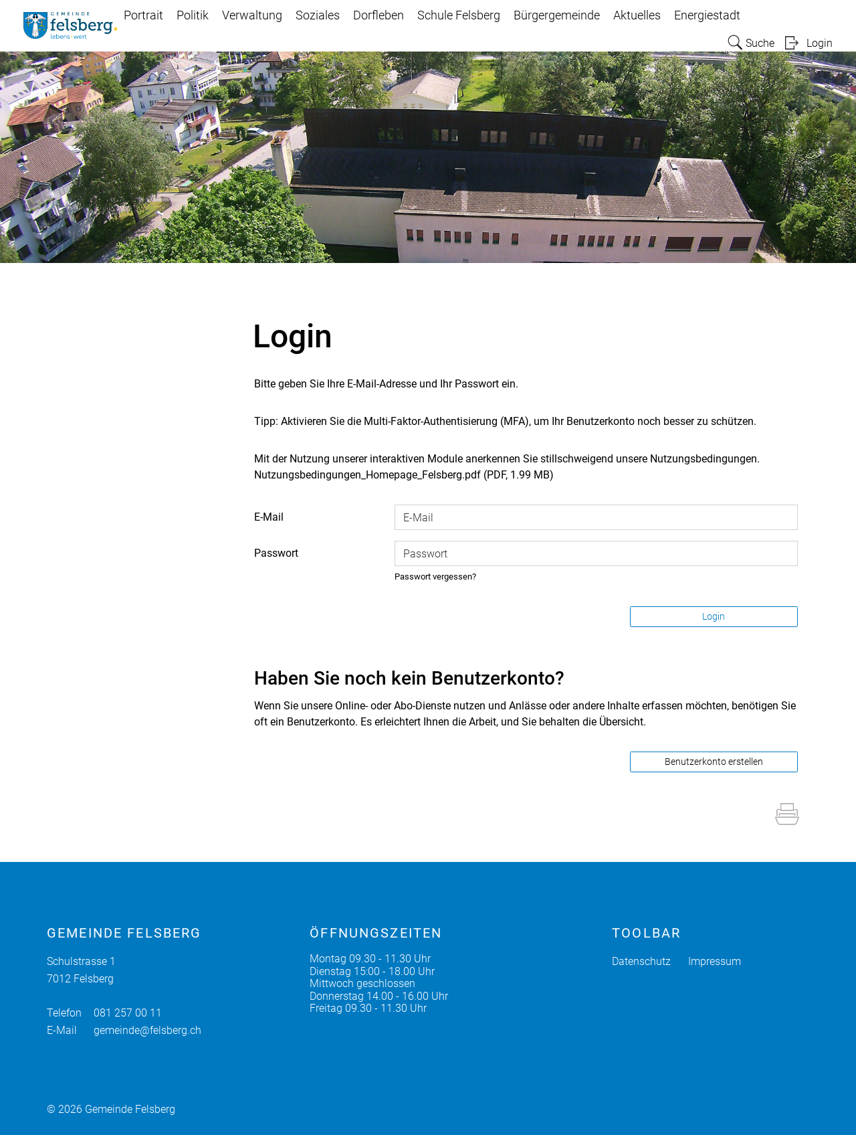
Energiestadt (707, 15)
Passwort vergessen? (435, 577)
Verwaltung (252, 15)
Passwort (276, 553)
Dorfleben (378, 15)
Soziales (318, 15)
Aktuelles (637, 15)
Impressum (714, 961)
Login (820, 43)
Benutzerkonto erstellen (714, 761)
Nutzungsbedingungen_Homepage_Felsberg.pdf (367, 474)
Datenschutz (641, 961)
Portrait (143, 15)
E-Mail (269, 517)
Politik (193, 15)
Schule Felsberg (458, 15)
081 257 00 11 (128, 1013)
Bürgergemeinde (557, 15)
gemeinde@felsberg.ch (147, 1030)
